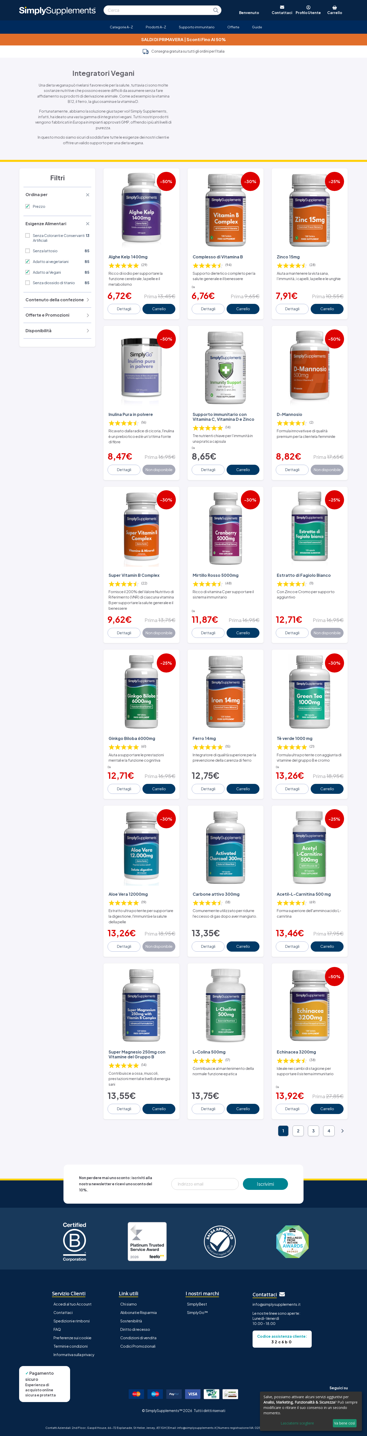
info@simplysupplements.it (276, 1304)
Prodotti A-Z (156, 27)
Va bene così (344, 1423)
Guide (257, 27)
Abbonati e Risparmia (138, 1312)
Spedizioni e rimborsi (72, 1321)
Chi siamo (128, 1304)
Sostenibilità (131, 1321)
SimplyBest (197, 1304)
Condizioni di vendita (138, 1337)
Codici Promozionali (137, 1346)
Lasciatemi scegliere (297, 1423)
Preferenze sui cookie (72, 1337)
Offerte (233, 27)
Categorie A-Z (121, 27)
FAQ (57, 1329)
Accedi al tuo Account (72, 1304)
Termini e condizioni (71, 1346)
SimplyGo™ (197, 1312)
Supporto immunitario (197, 27)
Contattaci (63, 1312)
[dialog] (311, 1411)
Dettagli (124, 308)
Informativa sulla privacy (74, 1354)
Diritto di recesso (135, 1329)
